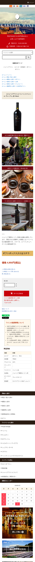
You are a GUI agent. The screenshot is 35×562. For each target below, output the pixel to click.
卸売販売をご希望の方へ (8, 476)
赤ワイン (29, 67)
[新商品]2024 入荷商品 (7, 414)
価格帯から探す (11, 86)
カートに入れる (16, 293)
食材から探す (10, 81)
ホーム (4, 75)
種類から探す (10, 79)
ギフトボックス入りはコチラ (16, 253)
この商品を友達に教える (8, 269)
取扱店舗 (3, 468)
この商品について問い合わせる (10, 271)
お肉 (16, 81)
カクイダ (16, 67)
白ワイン (17, 69)
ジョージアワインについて (9, 472)
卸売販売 (23, 67)
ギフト (3, 418)
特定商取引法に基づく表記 (9, 311)
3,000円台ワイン (21, 86)
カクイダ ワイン (5, 464)
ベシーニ (9, 75)
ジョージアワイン (8, 67)
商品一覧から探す (12, 77)
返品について (5, 309)
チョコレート (19, 84)
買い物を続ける (6, 274)
